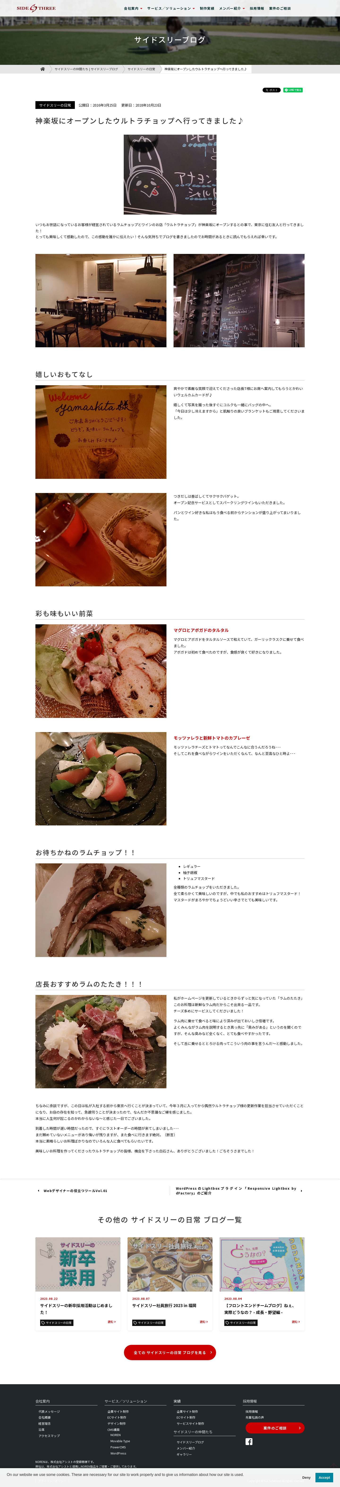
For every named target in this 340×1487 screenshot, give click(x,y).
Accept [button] (324, 1477)
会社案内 (133, 8)
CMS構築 (113, 1429)
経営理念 (44, 1423)
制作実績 (207, 8)
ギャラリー (184, 1454)
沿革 (41, 1429)
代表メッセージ (49, 1411)
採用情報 (257, 8)
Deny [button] (306, 1477)
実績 (177, 1401)
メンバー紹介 (232, 8)
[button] (7, 1481)
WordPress (118, 1453)
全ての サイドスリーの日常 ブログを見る (173, 1352)
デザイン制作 (116, 1423)
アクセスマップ (49, 1435)
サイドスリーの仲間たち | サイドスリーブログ (86, 69)
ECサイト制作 (116, 1417)
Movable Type (120, 1441)
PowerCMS (118, 1447)
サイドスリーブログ (190, 1442)
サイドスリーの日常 (141, 69)
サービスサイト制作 (190, 1423)
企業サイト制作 (118, 1411)
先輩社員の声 (255, 1417)
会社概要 (44, 1417)
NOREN (115, 1435)
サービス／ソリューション (171, 8)
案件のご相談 (280, 8)
